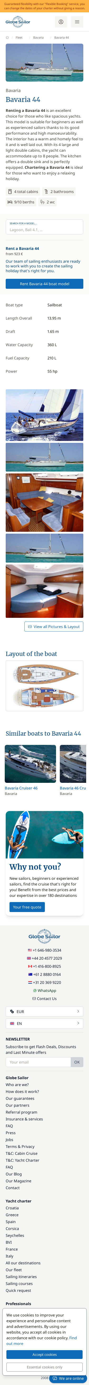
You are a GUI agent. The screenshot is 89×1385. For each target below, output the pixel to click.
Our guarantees (20, 1098)
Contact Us (44, 998)
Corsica (12, 1228)
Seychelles (15, 1235)
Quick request (18, 1290)
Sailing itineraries (21, 1276)
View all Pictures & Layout (54, 626)
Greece (12, 1214)
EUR (45, 1011)
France (12, 1249)
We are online (68, 1378)
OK (77, 1062)
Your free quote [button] (27, 907)
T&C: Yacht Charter (22, 1160)
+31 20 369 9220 (44, 982)
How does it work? (22, 1091)
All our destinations (23, 1263)
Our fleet (14, 1269)
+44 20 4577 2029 (44, 958)
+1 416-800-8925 (44, 966)
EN (45, 1023)
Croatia (12, 1208)
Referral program (21, 1112)
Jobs (9, 1139)
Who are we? (17, 1084)
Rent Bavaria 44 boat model (44, 283)
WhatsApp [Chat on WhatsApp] (44, 990)
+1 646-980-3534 (44, 950)
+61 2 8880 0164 (44, 974)
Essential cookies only (44, 1367)
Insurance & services (24, 1119)
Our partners (17, 1105)
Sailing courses (19, 1283)
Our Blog (14, 1174)
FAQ (9, 1125)
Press (11, 1132)
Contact (13, 1187)
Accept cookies (45, 1354)
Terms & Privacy (20, 1146)
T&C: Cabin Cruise (21, 1153)
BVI (9, 1242)
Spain (11, 1221)
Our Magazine (18, 1180)
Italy (9, 1256)
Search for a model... (23, 223)
